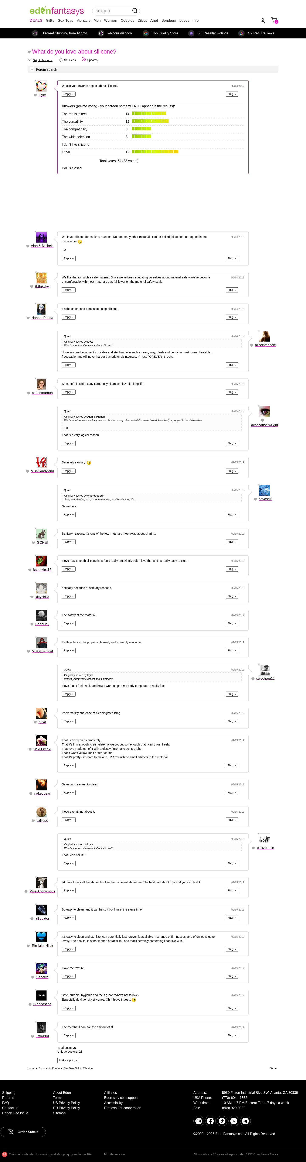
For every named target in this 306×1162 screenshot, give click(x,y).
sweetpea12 (265, 678)
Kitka (42, 722)
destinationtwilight (264, 425)
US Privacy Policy (66, 1103)
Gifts (50, 20)
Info (195, 20)
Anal (154, 20)
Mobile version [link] (114, 1154)
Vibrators (83, 20)
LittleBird (42, 1036)
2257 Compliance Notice (262, 1154)
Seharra (42, 977)
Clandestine (42, 1004)
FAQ (5, 1103)
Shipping (8, 1092)
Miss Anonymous (42, 891)
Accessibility (113, 1103)
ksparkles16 (42, 570)
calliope (42, 820)
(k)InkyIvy (42, 286)
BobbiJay (42, 624)
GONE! (42, 542)
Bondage (169, 20)
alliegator (42, 918)
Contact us (10, 1108)
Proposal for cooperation (122, 1108)
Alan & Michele (42, 246)
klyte (42, 95)
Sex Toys (65, 20)
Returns (8, 1098)
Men (97, 20)
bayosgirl (265, 499)
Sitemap (59, 1113)
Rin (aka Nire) (42, 945)
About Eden (62, 1092)
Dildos (142, 20)
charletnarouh (42, 393)
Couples (127, 20)
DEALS (36, 20)
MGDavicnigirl (42, 651)
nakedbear (42, 793)
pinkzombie (265, 848)
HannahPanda (42, 318)
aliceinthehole (265, 345)
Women (110, 20)
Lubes (184, 20)
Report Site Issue (15, 1113)
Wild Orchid (42, 749)
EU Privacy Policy (66, 1108)
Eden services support (121, 1098)
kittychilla (42, 597)
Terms (57, 1098)
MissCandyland (42, 471)
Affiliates (110, 1092)
